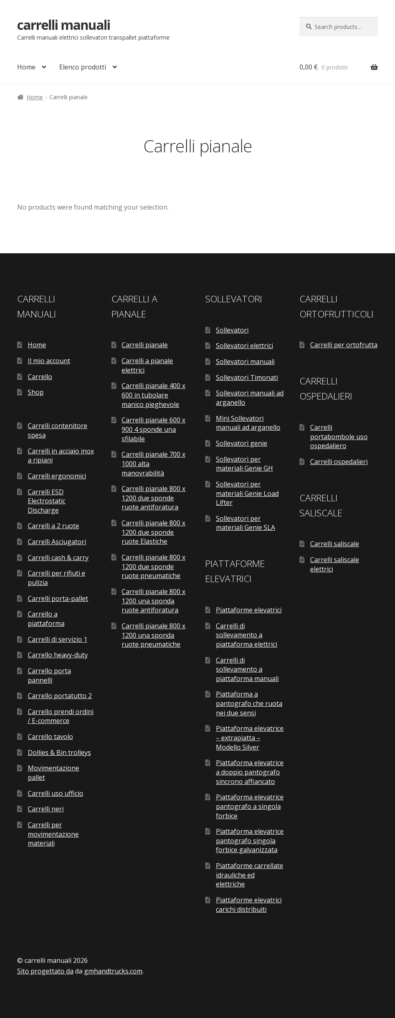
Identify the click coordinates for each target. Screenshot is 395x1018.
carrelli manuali (63, 24)
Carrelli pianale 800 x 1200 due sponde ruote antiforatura (153, 497)
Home (26, 67)
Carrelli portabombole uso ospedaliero (339, 436)
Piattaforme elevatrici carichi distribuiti (249, 904)
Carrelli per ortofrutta (343, 344)
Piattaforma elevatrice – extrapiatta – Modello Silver (250, 737)
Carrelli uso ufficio (55, 793)
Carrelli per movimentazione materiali (53, 834)
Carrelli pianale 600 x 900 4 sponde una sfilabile (153, 429)
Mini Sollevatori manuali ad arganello (248, 423)
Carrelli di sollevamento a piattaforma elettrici (246, 635)
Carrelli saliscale (334, 543)
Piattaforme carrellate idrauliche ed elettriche (249, 875)
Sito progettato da (45, 971)
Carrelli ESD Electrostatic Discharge (46, 501)
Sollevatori (232, 330)
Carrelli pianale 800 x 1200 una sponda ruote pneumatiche (153, 635)
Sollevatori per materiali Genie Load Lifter (247, 493)
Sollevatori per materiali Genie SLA (245, 523)
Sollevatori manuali (245, 361)
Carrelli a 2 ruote (53, 525)
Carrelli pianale (145, 344)
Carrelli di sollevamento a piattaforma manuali (247, 669)
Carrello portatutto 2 (60, 695)
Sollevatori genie (241, 443)
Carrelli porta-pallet (58, 598)
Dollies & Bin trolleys (59, 752)
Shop (36, 392)
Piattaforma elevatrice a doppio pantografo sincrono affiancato (250, 772)
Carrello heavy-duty (58, 654)
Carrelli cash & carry (58, 557)
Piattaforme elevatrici (249, 609)
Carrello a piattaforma (46, 618)
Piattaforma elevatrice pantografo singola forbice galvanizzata (250, 840)
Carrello (40, 376)
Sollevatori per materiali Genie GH (244, 464)
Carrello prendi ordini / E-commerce (60, 716)
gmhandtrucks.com (113, 971)
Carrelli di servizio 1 (57, 639)
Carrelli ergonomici (57, 475)
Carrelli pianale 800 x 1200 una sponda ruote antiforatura (153, 600)
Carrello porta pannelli (49, 675)
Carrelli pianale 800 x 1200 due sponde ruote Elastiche (153, 532)
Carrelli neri (46, 808)
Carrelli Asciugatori (57, 541)
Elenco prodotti (82, 67)
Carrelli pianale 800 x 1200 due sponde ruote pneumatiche (153, 566)
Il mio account (49, 360)
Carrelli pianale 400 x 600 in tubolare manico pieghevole (153, 395)
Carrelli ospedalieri (339, 461)
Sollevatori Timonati (247, 377)
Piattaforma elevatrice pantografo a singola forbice (250, 806)
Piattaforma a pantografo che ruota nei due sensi (249, 703)
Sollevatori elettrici (244, 345)
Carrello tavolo (50, 736)
